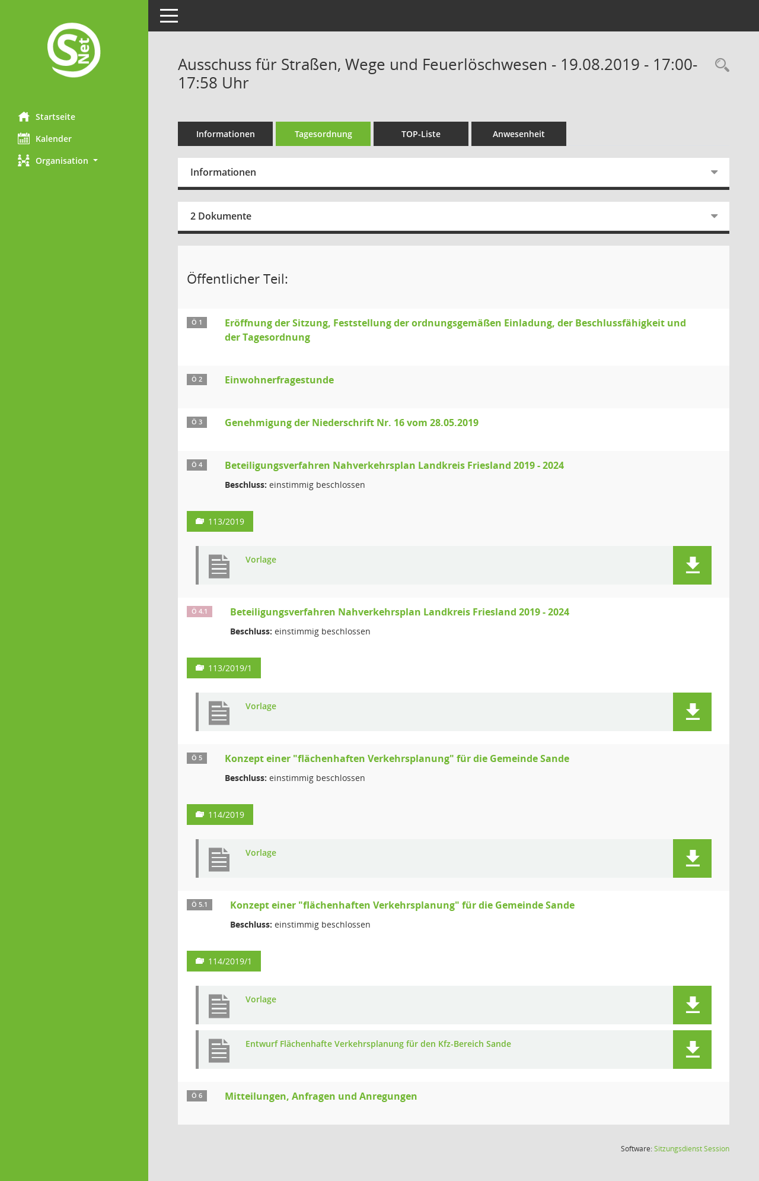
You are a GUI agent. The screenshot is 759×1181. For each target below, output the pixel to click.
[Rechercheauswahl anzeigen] (719, 65)
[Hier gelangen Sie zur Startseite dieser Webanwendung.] (74, 51)
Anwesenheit (519, 133)
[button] (74, 161)
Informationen (225, 133)
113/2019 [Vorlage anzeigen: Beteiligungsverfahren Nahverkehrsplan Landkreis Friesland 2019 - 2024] (226, 521)
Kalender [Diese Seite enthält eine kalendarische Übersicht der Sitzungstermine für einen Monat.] (45, 138)
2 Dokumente (220, 216)
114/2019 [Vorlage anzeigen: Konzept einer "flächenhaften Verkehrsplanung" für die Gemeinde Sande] (226, 814)
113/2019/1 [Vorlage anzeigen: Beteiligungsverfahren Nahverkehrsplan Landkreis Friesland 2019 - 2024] (230, 668)
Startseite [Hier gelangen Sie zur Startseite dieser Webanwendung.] (46, 116)
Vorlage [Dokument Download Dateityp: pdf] (260, 560)
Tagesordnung (323, 133)
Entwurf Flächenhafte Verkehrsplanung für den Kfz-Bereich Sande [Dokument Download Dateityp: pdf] (378, 1044)
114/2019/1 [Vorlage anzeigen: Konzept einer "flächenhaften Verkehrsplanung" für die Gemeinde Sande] (230, 961)
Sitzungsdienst (691, 1149)
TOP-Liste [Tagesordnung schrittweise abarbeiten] (421, 133)
